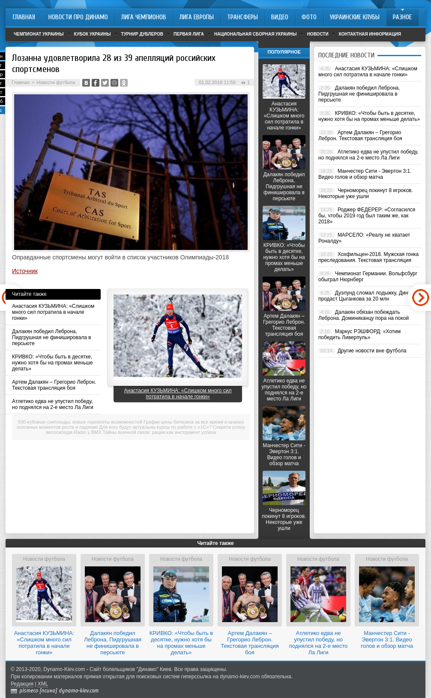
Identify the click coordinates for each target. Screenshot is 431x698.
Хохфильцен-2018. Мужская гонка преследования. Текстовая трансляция (368, 257)
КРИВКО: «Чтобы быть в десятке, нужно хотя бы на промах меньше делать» (52, 363)
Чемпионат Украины (39, 34)
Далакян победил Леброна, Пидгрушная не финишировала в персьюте (51, 337)
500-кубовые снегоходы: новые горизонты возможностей (80, 421)
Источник (25, 271)
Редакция (22, 684)
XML (43, 684)
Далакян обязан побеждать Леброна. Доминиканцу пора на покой (363, 315)
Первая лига (189, 34)
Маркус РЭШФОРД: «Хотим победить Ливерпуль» (359, 334)
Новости (318, 34)
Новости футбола (55, 82)
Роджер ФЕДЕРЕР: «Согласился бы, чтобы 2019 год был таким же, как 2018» (366, 216)
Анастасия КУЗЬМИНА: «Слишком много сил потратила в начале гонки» (53, 312)
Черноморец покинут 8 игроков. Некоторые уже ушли (284, 519)
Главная (21, 82)
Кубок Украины (92, 34)
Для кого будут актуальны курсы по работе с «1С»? (155, 427)
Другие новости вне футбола (372, 351)
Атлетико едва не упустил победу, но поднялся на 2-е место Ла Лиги (52, 404)
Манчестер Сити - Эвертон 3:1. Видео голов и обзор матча (284, 454)
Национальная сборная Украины (255, 34)
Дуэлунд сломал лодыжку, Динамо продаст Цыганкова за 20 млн (367, 296)
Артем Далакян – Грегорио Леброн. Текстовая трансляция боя (54, 385)
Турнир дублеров (142, 34)
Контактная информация (370, 34)
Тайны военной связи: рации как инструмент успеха (159, 432)
